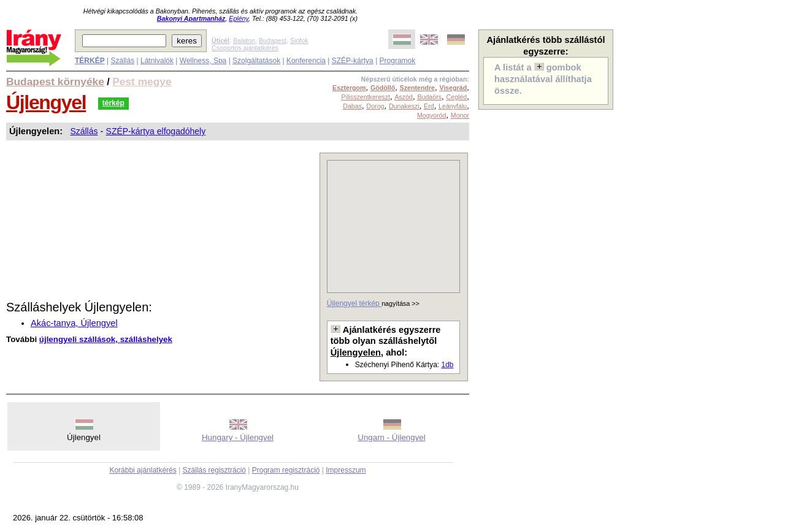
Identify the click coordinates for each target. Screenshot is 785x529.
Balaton (244, 40)
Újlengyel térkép (354, 303)
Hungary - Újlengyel (238, 437)
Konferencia (306, 60)
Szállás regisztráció (214, 470)
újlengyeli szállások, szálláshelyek (105, 339)
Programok (398, 60)
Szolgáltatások (256, 60)
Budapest (272, 40)
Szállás (122, 60)
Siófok (299, 40)
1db (447, 364)
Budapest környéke (55, 81)
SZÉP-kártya (352, 60)
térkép (113, 103)
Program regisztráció (286, 470)
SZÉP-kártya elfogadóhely (156, 131)
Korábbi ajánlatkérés (142, 470)
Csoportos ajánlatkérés (245, 47)
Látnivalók (157, 60)
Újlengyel (46, 102)
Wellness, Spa (203, 60)
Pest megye (141, 81)
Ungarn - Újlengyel (391, 437)
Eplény (238, 18)
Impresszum (346, 470)
